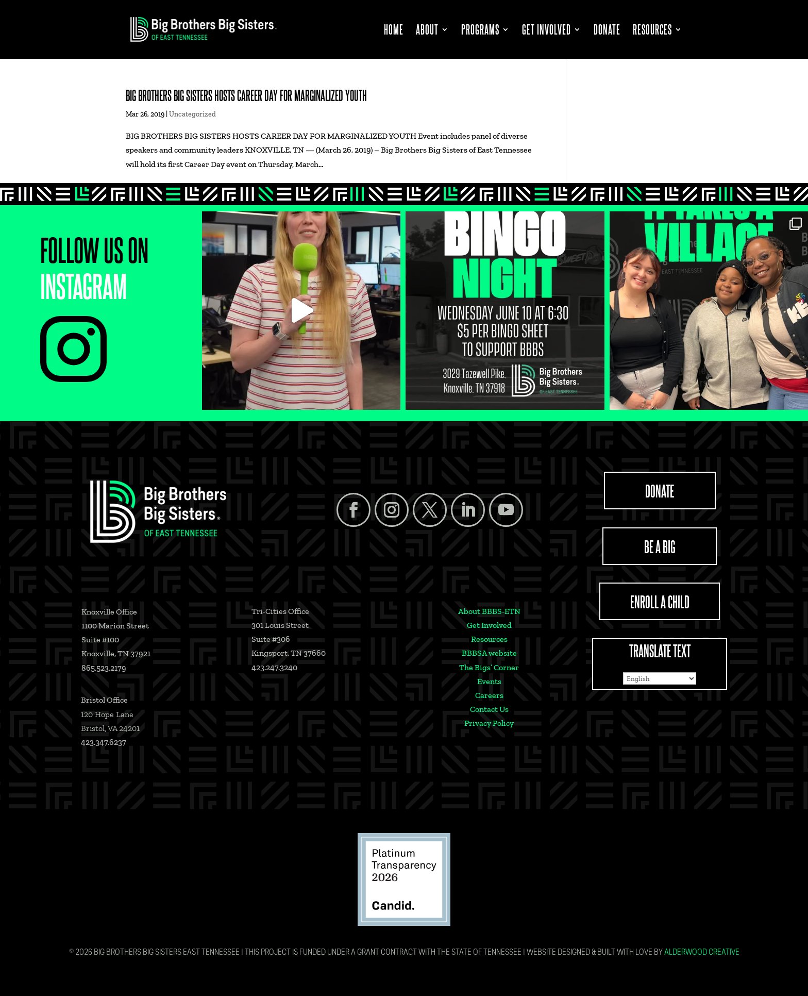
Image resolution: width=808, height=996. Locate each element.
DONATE (659, 490)
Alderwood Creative (701, 953)
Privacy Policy (489, 723)
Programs (480, 31)
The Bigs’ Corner (489, 667)
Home (393, 31)
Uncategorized (192, 114)
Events (489, 681)
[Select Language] (659, 678)
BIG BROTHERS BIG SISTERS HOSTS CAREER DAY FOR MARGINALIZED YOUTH (246, 95)
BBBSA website (489, 653)
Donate (607, 31)
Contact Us (489, 709)
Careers (489, 695)
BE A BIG (660, 546)
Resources (652, 31)
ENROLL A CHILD (659, 601)
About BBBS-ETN (489, 611)
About (427, 31)
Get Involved (546, 31)
